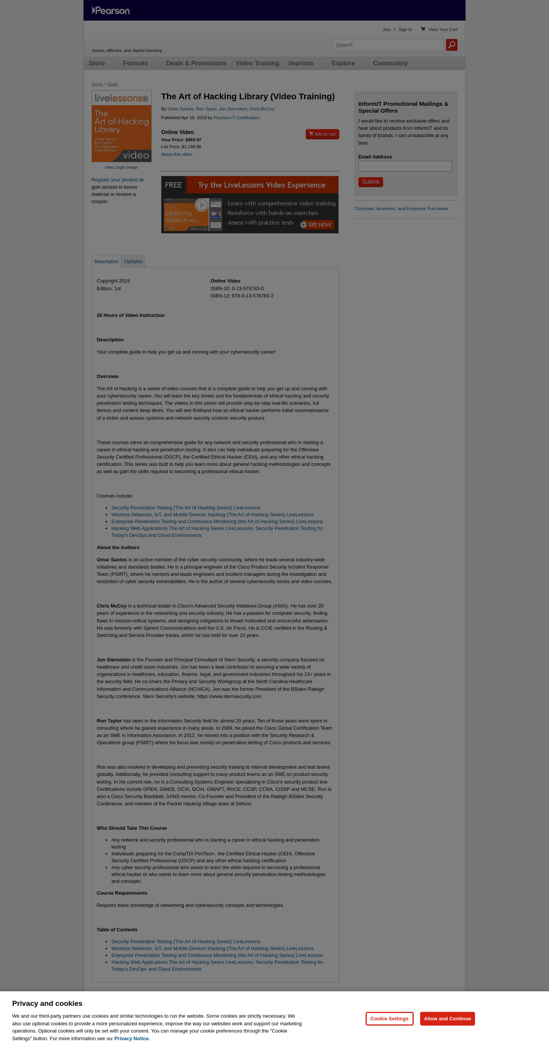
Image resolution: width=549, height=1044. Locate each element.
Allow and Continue (447, 1028)
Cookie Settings (390, 1028)
